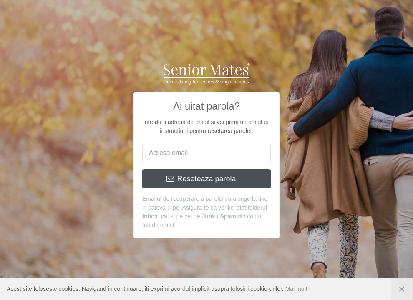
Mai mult (296, 288)
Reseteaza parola (201, 179)
